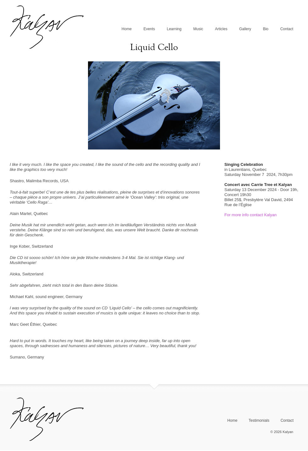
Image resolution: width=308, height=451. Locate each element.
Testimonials (259, 420)
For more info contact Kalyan (250, 214)
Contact (286, 29)
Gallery (245, 29)
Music (198, 29)
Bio (265, 29)
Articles (221, 29)
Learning (174, 29)
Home (127, 29)
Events (149, 29)
